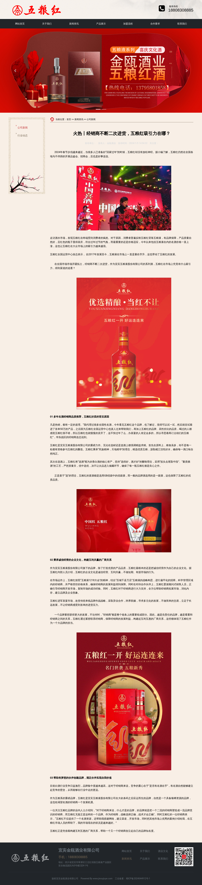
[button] (15, 70)
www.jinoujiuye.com (102, 878)
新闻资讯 (74, 23)
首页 (69, 119)
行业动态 (23, 135)
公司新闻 (23, 127)
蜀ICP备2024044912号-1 (138, 878)
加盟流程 (128, 23)
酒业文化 (163, 851)
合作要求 (155, 23)
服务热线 (173, 6)
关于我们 (47, 23)
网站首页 (20, 23)
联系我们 (182, 23)
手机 (61, 857)
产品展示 (101, 23)
